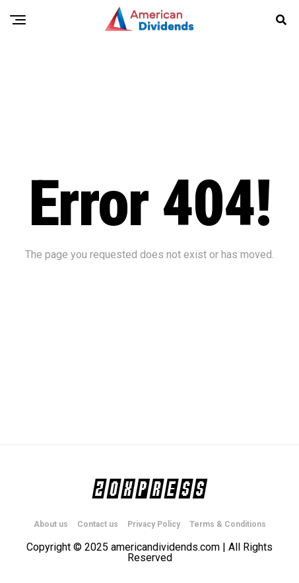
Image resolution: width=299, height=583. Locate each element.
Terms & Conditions (227, 524)
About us (51, 524)
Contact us (97, 524)
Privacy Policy (153, 524)
